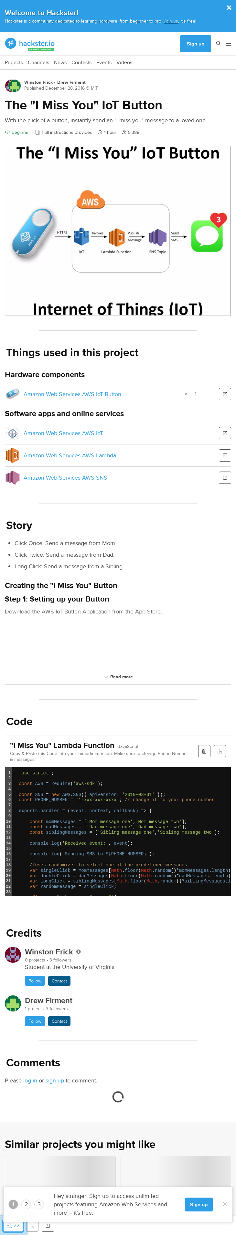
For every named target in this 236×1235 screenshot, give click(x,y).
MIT (94, 88)
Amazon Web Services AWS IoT (63, 433)
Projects (14, 62)
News (60, 62)
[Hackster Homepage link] (30, 43)
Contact (59, 981)
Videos (124, 62)
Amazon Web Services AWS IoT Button (72, 394)
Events (104, 62)
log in (30, 1080)
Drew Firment (71, 82)
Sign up (195, 43)
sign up (55, 1080)
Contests (81, 62)
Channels (38, 62)
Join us (171, 20)
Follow (34, 981)
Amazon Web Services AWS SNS (65, 477)
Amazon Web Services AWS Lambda (70, 455)
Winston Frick (38, 82)
